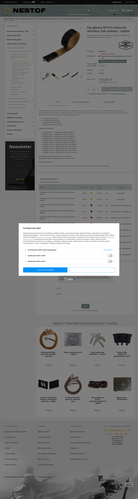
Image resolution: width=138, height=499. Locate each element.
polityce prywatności (44, 237)
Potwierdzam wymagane (46, 270)
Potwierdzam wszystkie (92, 270)
